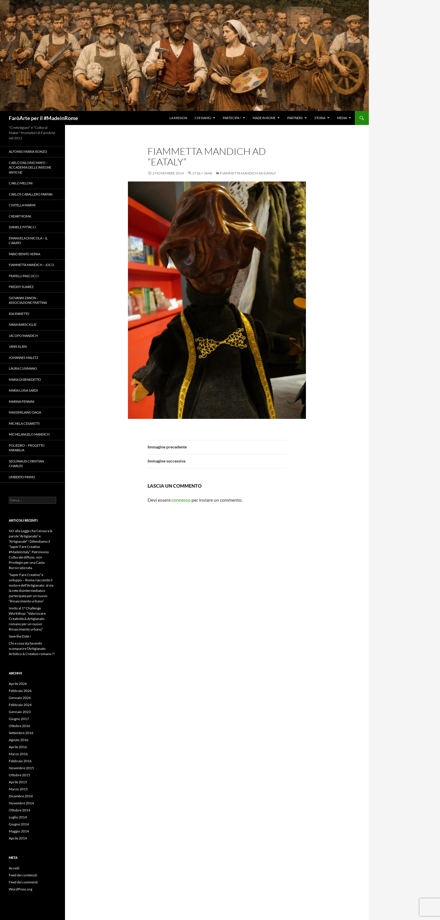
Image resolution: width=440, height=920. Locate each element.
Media (342, 118)
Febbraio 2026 (20, 690)
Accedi (14, 868)
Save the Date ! (20, 636)
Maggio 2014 (19, 831)
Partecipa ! (232, 118)
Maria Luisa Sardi (23, 390)
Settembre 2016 (21, 733)
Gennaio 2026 (20, 697)
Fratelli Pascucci (24, 276)
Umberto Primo (22, 477)
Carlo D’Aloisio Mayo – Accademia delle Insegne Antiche (30, 167)
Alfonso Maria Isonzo (28, 151)
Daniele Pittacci (22, 227)
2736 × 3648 (202, 173)
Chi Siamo (203, 118)
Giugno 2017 (19, 719)
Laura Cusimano (23, 368)
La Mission (178, 118)
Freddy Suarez (21, 287)
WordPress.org (20, 889)
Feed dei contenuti (23, 875)
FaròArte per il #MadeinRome (43, 118)
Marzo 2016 (18, 754)
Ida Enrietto (19, 314)
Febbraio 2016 (20, 761)
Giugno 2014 (19, 824)
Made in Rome (264, 118)
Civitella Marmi (22, 205)
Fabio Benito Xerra (24, 254)
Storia (319, 118)
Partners (295, 118)
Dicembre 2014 (21, 796)
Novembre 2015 (21, 768)
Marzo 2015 (18, 789)
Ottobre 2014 (19, 810)
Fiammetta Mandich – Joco (31, 265)
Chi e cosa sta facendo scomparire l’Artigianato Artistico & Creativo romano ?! (32, 648)
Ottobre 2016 (19, 726)
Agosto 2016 (18, 740)
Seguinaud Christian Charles (26, 463)
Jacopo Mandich (23, 335)
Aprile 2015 (18, 782)
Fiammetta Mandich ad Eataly (248, 173)
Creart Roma (20, 216)
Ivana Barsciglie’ (23, 324)
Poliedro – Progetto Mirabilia (26, 447)
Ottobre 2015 (19, 775)
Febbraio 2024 (20, 705)
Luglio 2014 (18, 817)
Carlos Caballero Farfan (30, 194)
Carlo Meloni (20, 183)
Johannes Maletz (23, 357)
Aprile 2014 (18, 838)
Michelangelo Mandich (29, 434)
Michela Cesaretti (24, 423)
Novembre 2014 (21, 803)
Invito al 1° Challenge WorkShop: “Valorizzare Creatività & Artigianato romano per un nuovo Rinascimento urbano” (27, 618)
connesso (181, 500)
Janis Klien (18, 346)
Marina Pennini (21, 401)
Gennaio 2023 (20, 712)
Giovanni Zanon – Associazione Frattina (28, 300)
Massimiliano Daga (25, 412)
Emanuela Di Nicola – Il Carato (28, 240)
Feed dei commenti (23, 882)
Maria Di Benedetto (25, 379)
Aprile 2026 (18, 683)
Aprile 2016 (18, 747)
